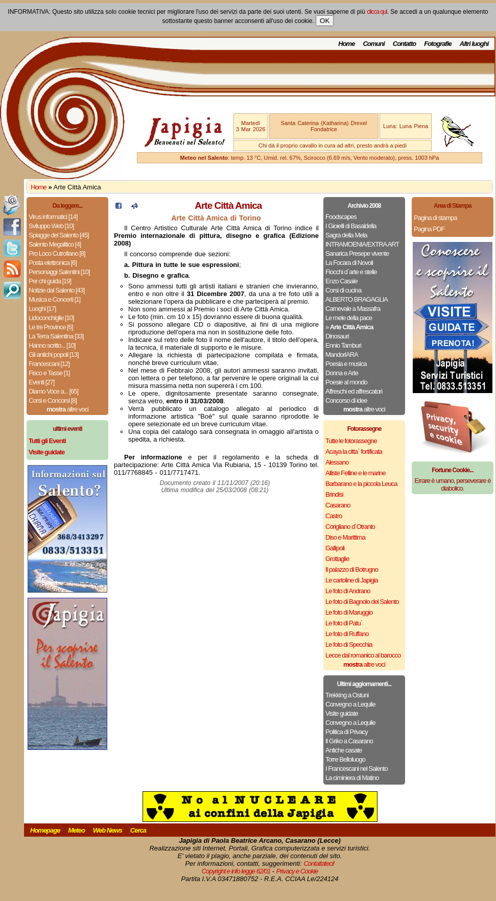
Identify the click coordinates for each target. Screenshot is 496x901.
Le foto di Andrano (347, 591)
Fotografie (438, 43)
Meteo (76, 830)
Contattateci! (318, 863)
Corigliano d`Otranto (350, 526)
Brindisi (334, 494)
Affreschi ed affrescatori (353, 391)
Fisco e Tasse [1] (49, 373)
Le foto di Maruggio (348, 612)
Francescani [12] (49, 364)
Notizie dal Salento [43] (57, 290)
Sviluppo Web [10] (51, 226)
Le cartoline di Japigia (351, 580)
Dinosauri (337, 336)
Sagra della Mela (346, 235)
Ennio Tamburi (343, 345)
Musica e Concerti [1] (54, 299)
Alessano (336, 462)
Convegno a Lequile (350, 704)
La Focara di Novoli (349, 262)
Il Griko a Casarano (349, 741)
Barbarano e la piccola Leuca (361, 484)
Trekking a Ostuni (346, 695)
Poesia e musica (345, 364)
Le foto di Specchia (348, 644)
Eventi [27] (41, 382)
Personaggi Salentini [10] (59, 272)
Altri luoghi (474, 43)
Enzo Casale (341, 281)
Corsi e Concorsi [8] (53, 400)
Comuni (373, 43)
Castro (333, 516)
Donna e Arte (341, 373)
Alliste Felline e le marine (355, 473)
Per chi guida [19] (50, 281)
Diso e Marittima (345, 537)
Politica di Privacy (346, 732)
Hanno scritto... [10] (52, 345)
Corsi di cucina (343, 290)
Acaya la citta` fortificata (353, 451)
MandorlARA (341, 354)
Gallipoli (334, 548)
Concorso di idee (346, 400)
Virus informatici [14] (53, 217)
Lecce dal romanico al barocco (362, 655)
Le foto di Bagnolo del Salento (361, 601)
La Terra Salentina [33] (56, 336)
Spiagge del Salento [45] (59, 235)
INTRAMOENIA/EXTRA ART (362, 244)
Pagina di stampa (435, 218)
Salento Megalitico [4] (55, 244)
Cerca (138, 830)
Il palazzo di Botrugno (351, 569)
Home (346, 43)
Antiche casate (343, 750)
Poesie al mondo (346, 382)
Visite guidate (341, 713)
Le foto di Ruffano (346, 634)
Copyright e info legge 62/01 (236, 871)
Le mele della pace (348, 318)
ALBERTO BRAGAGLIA (356, 299)
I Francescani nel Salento (356, 768)
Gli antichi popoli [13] (54, 354)
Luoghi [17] (42, 308)
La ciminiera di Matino (352, 778)
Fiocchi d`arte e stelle (351, 272)
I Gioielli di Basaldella (350, 226)
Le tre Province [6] (51, 327)
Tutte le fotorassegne (351, 441)
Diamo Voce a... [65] (53, 391)
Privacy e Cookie (297, 871)
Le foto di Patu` (343, 623)
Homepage (45, 830)
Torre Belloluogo (345, 759)
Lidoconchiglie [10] (51, 318)
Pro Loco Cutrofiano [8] (57, 253)
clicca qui (377, 11)
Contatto (404, 43)
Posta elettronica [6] (53, 262)
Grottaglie (337, 559)
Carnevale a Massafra (352, 308)
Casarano (337, 505)
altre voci (67, 409)
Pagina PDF (429, 229)
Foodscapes (341, 217)
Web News (107, 830)
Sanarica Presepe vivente (357, 253)
